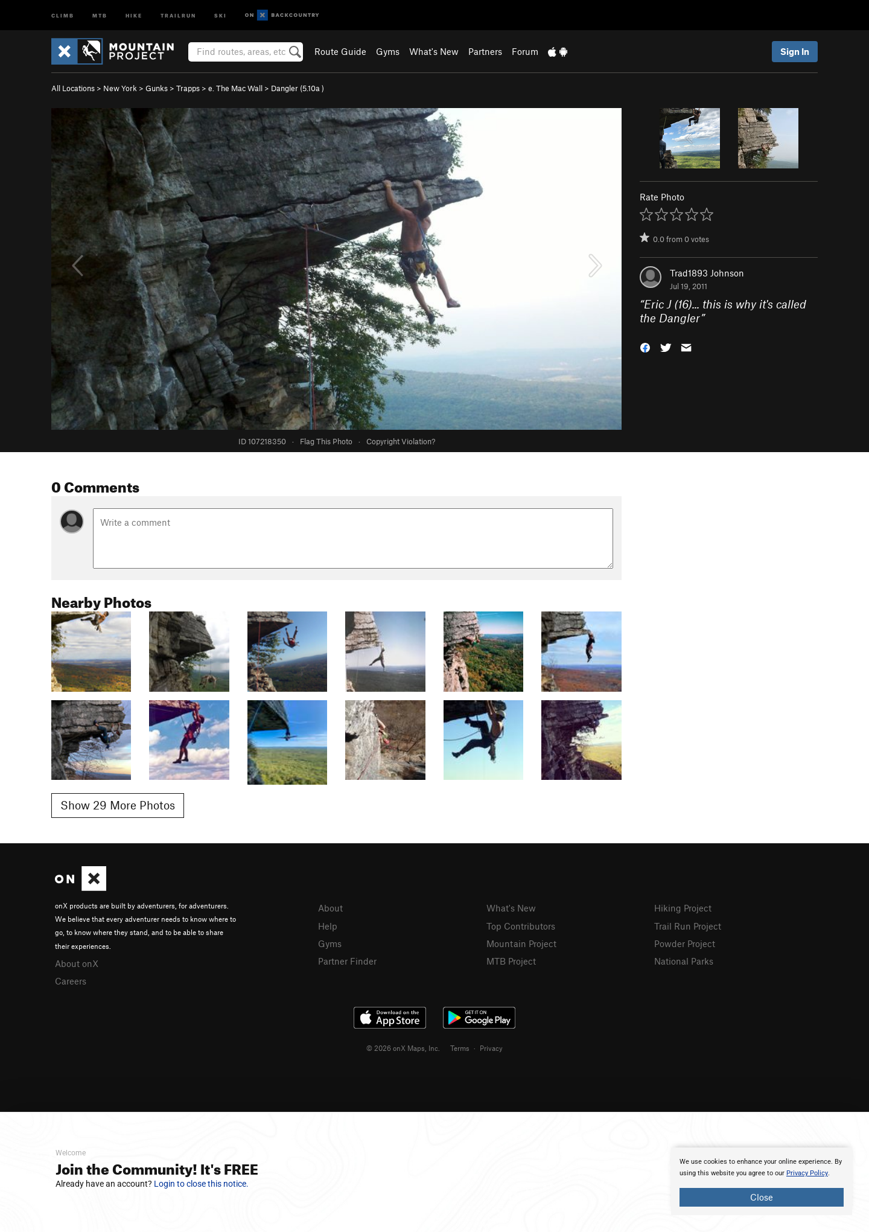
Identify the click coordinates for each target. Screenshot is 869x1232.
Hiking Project (682, 907)
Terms (460, 1048)
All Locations (73, 88)
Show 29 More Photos (117, 805)
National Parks (683, 961)
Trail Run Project (687, 926)
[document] (762, 1181)
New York (120, 88)
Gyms (387, 51)
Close (761, 1197)
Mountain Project (521, 943)
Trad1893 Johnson (707, 272)
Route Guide (340, 51)
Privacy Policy (807, 1173)
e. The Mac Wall (235, 88)
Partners (485, 51)
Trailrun (178, 15)
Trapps (188, 88)
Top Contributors (520, 926)
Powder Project (684, 943)
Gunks (156, 88)
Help (327, 926)
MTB (99, 15)
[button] (645, 346)
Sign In (794, 51)
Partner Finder (347, 961)
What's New (434, 51)
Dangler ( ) (297, 88)
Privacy (491, 1048)
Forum (525, 51)
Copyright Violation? (400, 441)
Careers (70, 980)
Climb (62, 15)
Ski (220, 15)
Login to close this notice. (201, 1184)
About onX (76, 963)
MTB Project (511, 961)
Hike (134, 15)
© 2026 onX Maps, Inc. (403, 1048)
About (330, 907)
